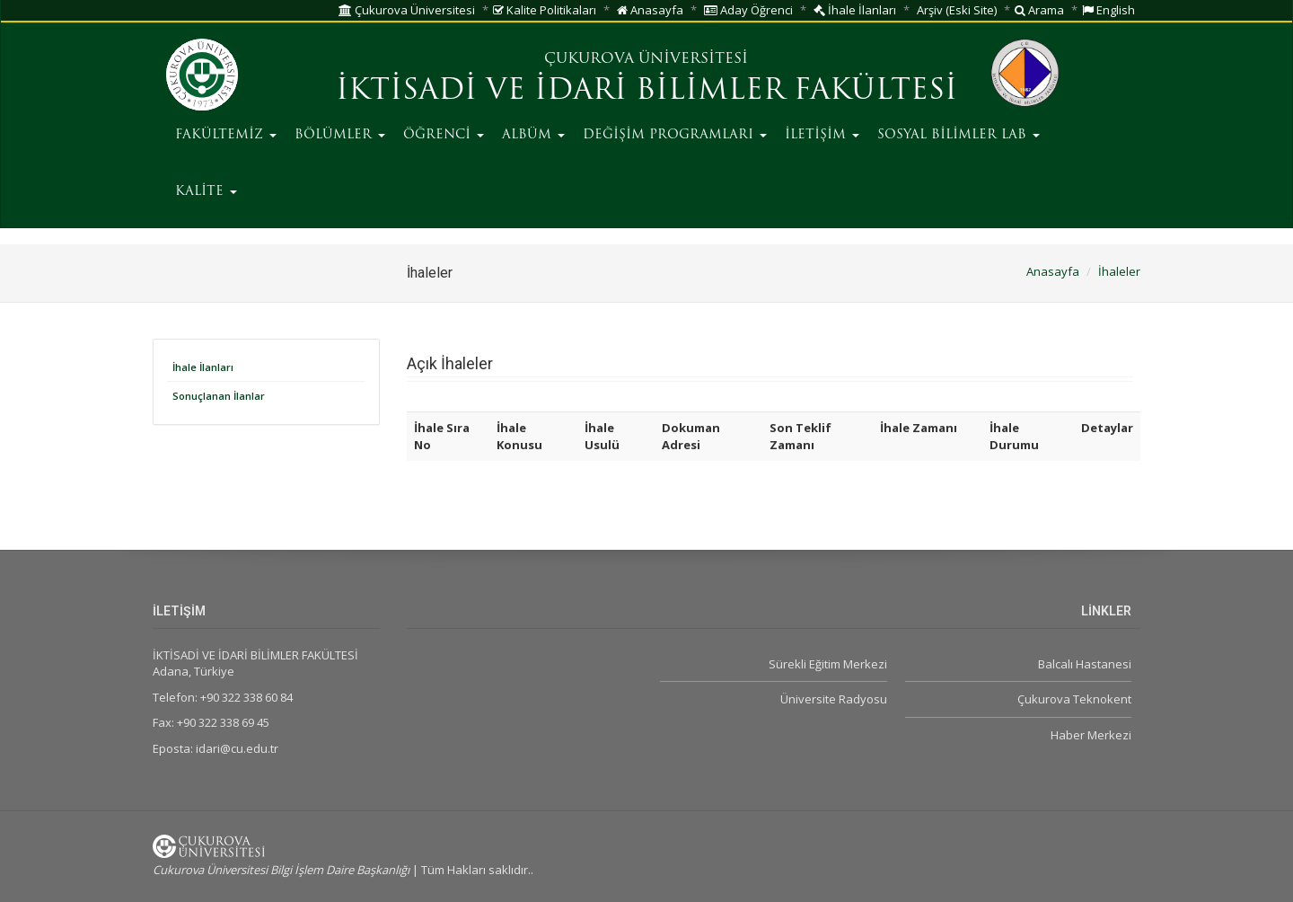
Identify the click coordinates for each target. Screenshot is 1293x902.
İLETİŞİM (822, 135)
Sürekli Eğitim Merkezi (828, 664)
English (1108, 10)
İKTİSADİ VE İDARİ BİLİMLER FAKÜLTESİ (646, 91)
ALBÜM (533, 135)
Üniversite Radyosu (833, 699)
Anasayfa (650, 10)
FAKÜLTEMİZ (226, 135)
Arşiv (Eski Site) (957, 10)
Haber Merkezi (1091, 735)
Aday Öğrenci (748, 10)
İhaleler (1119, 271)
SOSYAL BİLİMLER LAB (958, 135)
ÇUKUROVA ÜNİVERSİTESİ (646, 59)
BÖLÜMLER (340, 135)
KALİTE (206, 192)
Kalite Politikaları (544, 10)
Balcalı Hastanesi (1084, 664)
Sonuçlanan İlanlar (218, 395)
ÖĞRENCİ (443, 135)
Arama (1039, 10)
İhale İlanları (855, 10)
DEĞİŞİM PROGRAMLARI (675, 135)
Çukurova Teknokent (1074, 699)
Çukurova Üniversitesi (407, 10)
